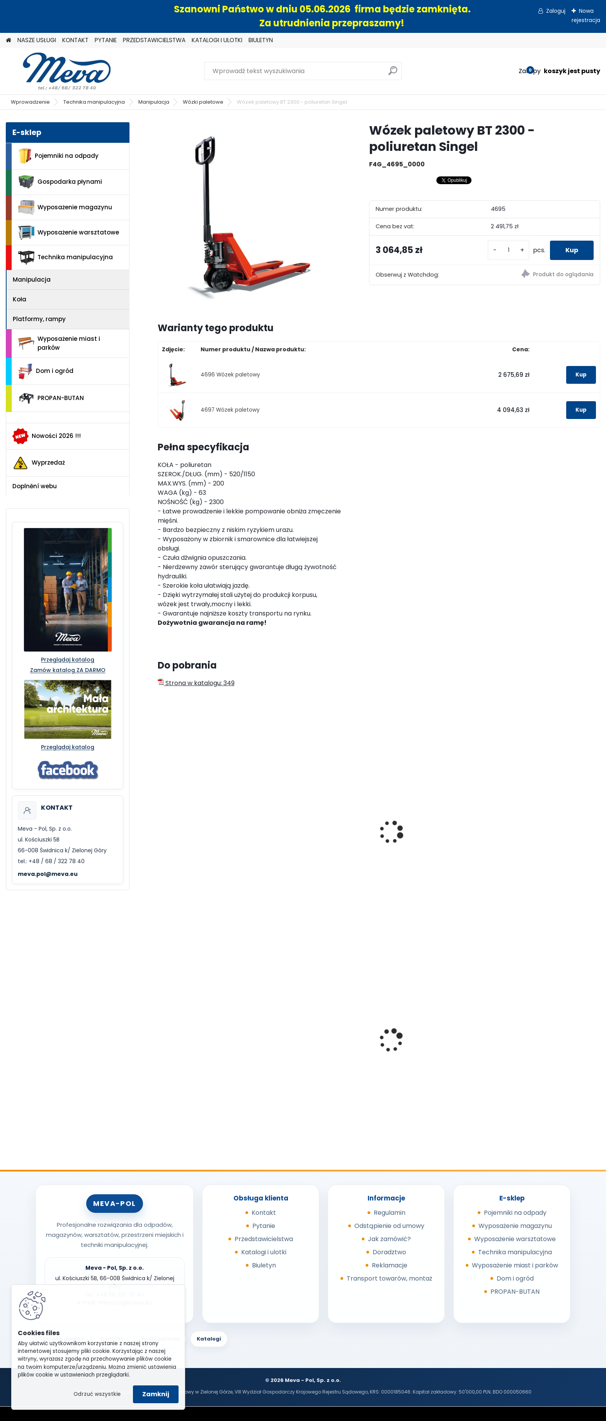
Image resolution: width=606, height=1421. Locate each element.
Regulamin (389, 1212)
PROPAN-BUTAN (51, 398)
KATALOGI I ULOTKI (217, 40)
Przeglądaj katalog (67, 659)
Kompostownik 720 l (305, 1047)
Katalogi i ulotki (263, 1252)
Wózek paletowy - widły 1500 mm (430, 847)
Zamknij (155, 1394)
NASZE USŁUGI (36, 40)
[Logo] (59, 71)
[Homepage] (8, 40)
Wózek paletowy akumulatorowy (523, 847)
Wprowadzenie (30, 102)
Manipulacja (153, 102)
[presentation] (161, 823)
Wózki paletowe (203, 102)
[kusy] (508, 250)
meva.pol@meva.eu (48, 874)
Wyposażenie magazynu (65, 207)
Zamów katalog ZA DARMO (68, 670)
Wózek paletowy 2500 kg (200, 843)
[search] (392, 73)
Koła (19, 299)
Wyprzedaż (38, 463)
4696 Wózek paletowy (230, 374)
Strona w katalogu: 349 (196, 683)
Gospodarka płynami (60, 182)
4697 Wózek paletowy (230, 410)
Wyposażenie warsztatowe (68, 233)
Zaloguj (555, 11)
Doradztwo (389, 1252)
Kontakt (264, 1212)
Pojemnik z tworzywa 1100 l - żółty (541, 1051)
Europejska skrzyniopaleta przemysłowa (202, 1049)
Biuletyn (264, 1265)
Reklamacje (389, 1265)
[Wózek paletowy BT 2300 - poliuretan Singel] (251, 215)
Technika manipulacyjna (94, 102)
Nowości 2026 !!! (46, 436)
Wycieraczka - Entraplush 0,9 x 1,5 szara (433, 1049)
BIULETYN (261, 40)
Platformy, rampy (39, 319)
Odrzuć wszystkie (97, 1394)
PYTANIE (106, 40)
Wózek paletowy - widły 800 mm (317, 809)
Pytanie (263, 1225)
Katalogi (209, 1338)
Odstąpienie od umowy (389, 1225)
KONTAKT (75, 40)
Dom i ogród (45, 371)
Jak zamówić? (389, 1239)
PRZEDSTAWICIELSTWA (154, 40)
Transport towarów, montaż (389, 1278)
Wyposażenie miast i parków (59, 343)
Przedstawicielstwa (264, 1239)
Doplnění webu (34, 486)
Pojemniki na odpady (58, 156)
